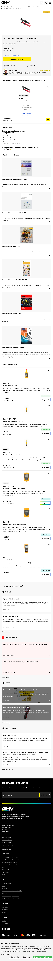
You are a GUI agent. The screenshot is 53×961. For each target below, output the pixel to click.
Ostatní (4, 917)
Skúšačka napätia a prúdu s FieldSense (14, 421)
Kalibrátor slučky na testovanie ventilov (14, 524)
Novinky (7, 683)
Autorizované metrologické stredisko (12, 891)
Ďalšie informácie (6, 954)
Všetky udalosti (6, 632)
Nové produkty (6, 872)
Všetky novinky (6, 722)
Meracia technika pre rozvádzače (10, 864)
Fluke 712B (6, 558)
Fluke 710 (6, 522)
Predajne (4, 912)
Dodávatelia (5, 907)
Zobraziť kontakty (6, 849)
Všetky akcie (5, 677)
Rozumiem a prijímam (42, 957)
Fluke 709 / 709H (8, 486)
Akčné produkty (6, 869)
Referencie (4, 893)
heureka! (43, 935)
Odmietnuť (26, 957)
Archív (3, 874)
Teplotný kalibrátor (8, 560)
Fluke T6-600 (7, 453)
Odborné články (10, 728)
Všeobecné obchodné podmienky (10, 898)
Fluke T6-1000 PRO (9, 419)
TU (10, 149)
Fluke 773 (6, 383)
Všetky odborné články (8, 769)
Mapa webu (5, 923)
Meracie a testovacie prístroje (10, 857)
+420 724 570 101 (45, 70)
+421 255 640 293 (6, 837)
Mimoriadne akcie (11, 637)
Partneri (5, 903)
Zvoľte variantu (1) (17, 59)
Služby (3, 867)
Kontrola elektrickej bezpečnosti (10, 859)
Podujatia (8, 592)
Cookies (4, 921)
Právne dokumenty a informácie (10, 896)
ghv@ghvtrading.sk (7, 840)
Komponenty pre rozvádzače (9, 862)
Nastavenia (15, 957)
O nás (3, 880)
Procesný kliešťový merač (10, 385)
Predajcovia (5, 909)
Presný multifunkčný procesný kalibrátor (14, 488)
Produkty (5, 854)
